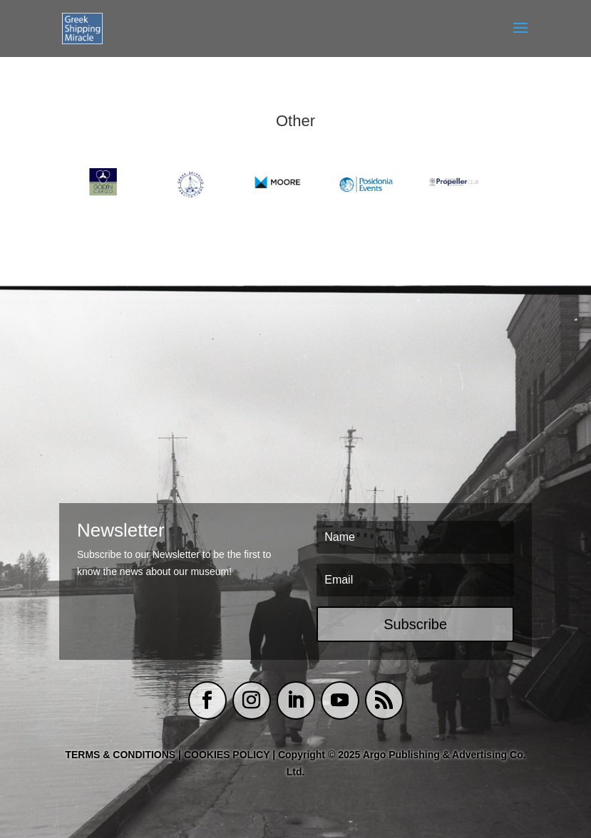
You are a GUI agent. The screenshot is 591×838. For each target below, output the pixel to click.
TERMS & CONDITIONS (120, 754)
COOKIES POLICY (228, 754)
